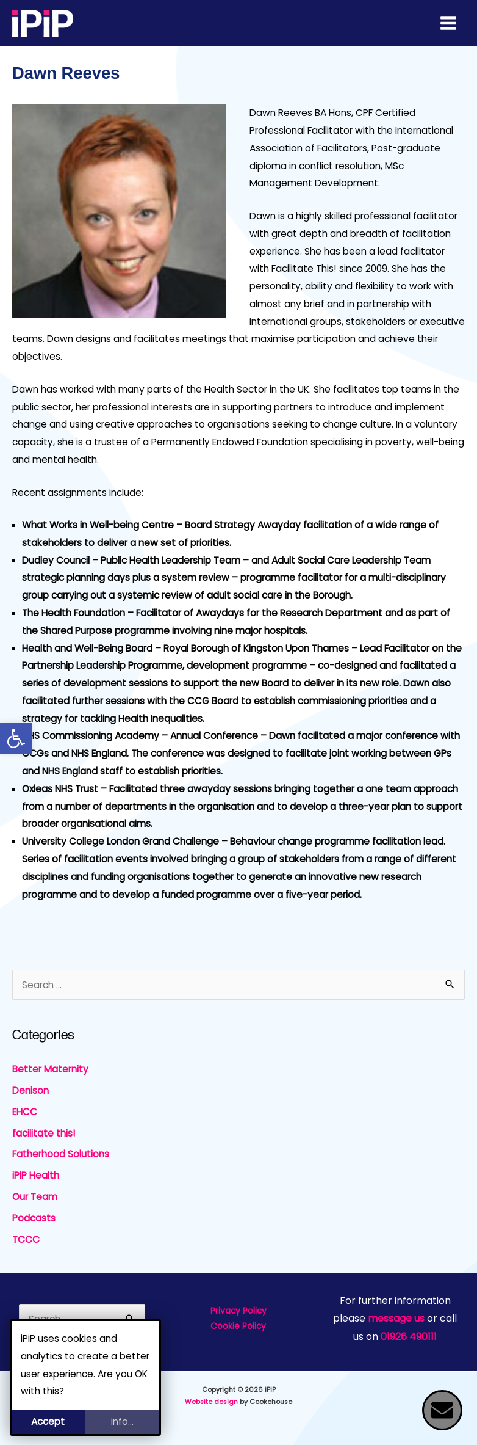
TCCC (26, 1239)
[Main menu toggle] (448, 23)
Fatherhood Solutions (60, 1154)
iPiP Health (35, 1175)
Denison (30, 1090)
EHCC (24, 1111)
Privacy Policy (238, 1311)
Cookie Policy (238, 1326)
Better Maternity (50, 1069)
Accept (48, 1421)
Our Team (34, 1196)
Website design (211, 1402)
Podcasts (34, 1218)
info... (122, 1421)
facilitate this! (44, 1133)
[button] (16, 738)
